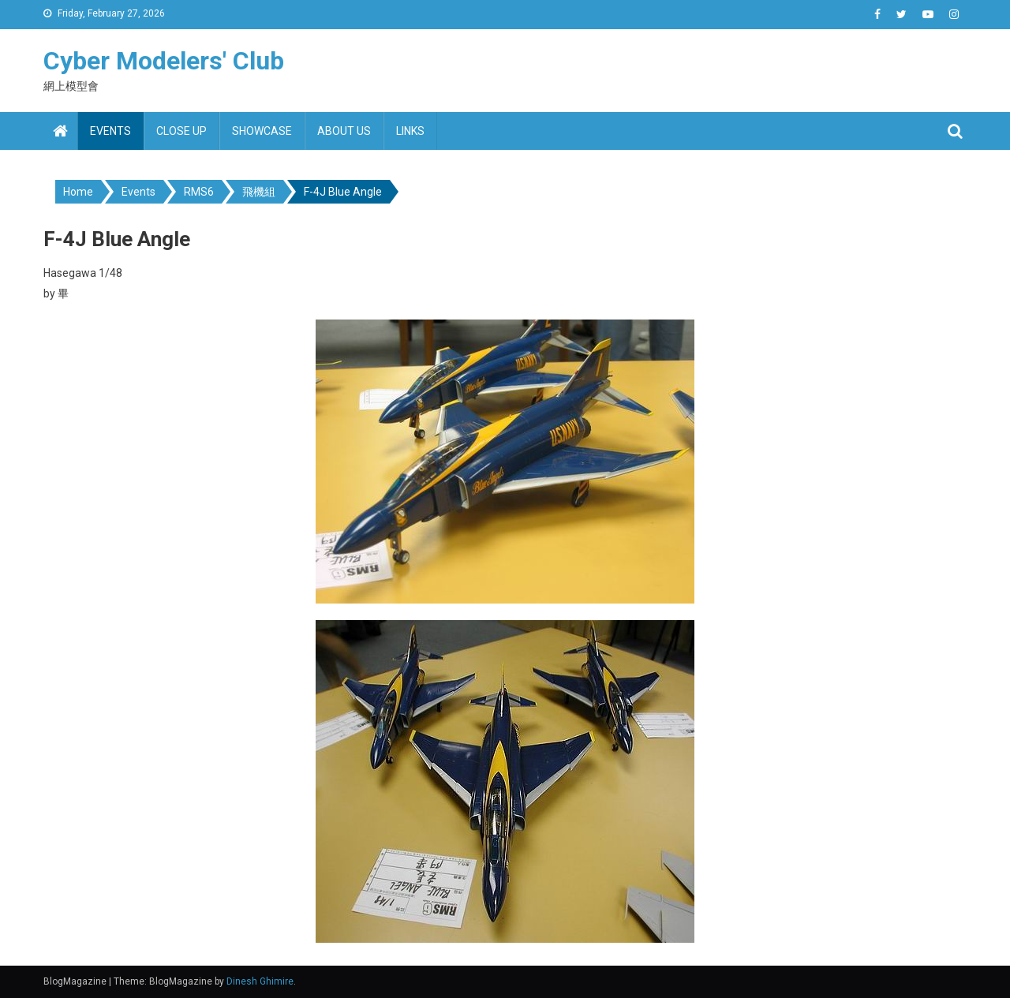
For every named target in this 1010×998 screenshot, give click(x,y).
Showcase (262, 131)
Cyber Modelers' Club (163, 61)
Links (410, 131)
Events (110, 131)
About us (344, 131)
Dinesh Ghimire (260, 981)
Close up (181, 131)
